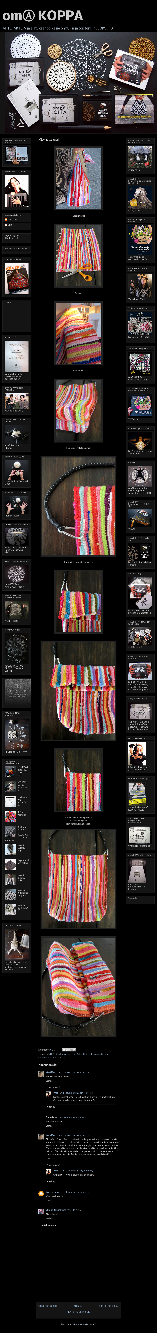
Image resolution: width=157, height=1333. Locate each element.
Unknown (12, 219)
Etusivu (78, 1306)
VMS (56, 1093)
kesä (76, 1054)
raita (106, 1054)
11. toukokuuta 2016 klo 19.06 (78, 1171)
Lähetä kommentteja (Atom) (81, 1324)
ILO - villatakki (22, 813)
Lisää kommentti (49, 1225)
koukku (83, 1054)
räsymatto (43, 1057)
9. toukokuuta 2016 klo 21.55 (70, 1117)
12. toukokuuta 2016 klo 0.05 (74, 1192)
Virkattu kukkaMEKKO (23, 908)
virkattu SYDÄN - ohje (22, 848)
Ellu (48, 1210)
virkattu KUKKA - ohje (22, 878)
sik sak (53, 1057)
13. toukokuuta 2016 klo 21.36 (66, 1210)
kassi (70, 1054)
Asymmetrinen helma (23, 861)
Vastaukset (54, 1087)
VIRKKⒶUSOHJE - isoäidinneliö (23, 786)
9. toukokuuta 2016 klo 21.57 (75, 1135)
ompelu (99, 1054)
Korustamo (52, 1192)
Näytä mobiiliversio (78, 1312)
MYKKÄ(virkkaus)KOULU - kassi (23, 771)
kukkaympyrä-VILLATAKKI (23, 801)
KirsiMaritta (53, 1072)
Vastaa (49, 1081)
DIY (52, 1054)
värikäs (61, 1057)
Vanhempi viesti (109, 1306)
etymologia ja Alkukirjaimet (12, 237)
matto (91, 1054)
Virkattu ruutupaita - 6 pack (23, 893)
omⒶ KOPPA (42, 17)
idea (57, 1054)
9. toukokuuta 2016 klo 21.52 (75, 1072)
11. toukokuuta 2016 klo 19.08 (78, 1093)
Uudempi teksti (47, 1306)
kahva (63, 1054)
